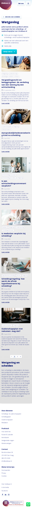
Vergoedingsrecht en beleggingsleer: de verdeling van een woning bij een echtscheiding (15, 83)
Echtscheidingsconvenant (9, 175)
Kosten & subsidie (7, 435)
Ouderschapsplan (7, 126)
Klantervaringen (6, 443)
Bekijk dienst (7, 52)
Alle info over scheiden (12, 17)
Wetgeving (5, 73)
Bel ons (21, 3)
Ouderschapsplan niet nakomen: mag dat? (12, 329)
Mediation (5, 423)
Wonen (17, 76)
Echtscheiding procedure (9, 177)
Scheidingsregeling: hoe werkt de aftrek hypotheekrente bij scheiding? (13, 282)
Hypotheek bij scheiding (8, 275)
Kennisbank (5, 437)
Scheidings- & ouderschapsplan (11, 414)
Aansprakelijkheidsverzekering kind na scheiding (16, 134)
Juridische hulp (13, 73)
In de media (5, 487)
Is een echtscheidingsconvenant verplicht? (14, 183)
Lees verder (6, 103)
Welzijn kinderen (6, 129)
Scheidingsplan (6, 417)
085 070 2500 (6, 458)
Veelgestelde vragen (8, 440)
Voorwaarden (6, 470)
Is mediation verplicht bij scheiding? (14, 234)
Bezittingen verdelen (7, 76)
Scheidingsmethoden (8, 230)
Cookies (4, 476)
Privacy (4, 473)
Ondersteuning (20, 227)
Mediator (4, 227)
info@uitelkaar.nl (7, 461)
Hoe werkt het (6, 432)
